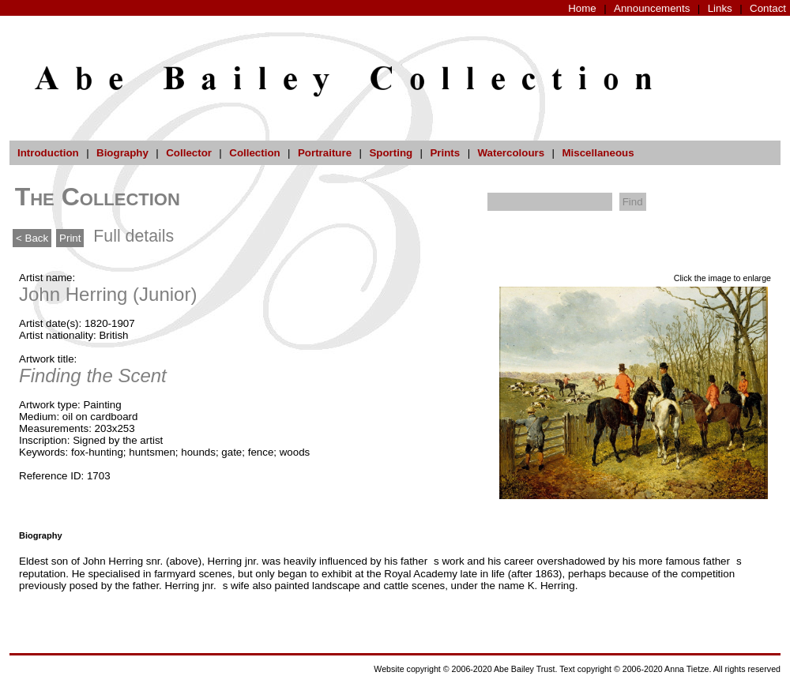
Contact (768, 8)
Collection (254, 153)
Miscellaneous (598, 153)
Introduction (48, 153)
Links (720, 8)
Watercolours (511, 153)
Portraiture (325, 153)
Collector (189, 153)
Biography (122, 153)
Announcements (652, 8)
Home (582, 8)
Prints (445, 153)
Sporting (390, 153)
